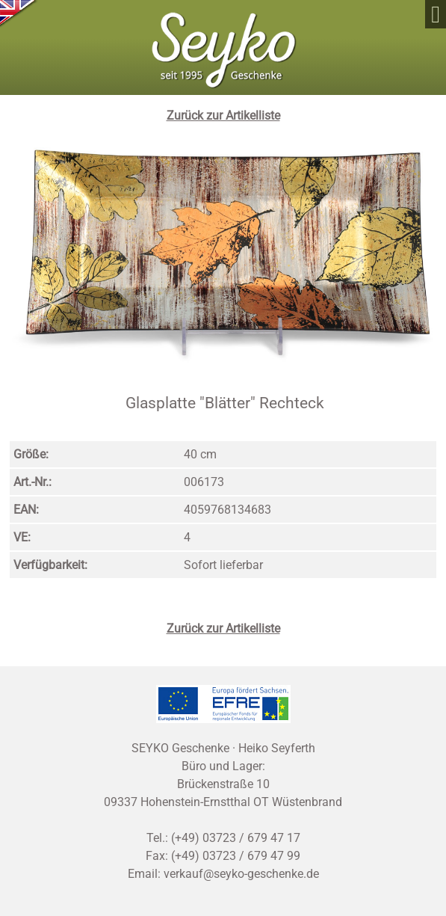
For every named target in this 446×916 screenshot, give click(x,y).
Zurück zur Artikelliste (223, 115)
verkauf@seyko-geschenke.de (241, 874)
